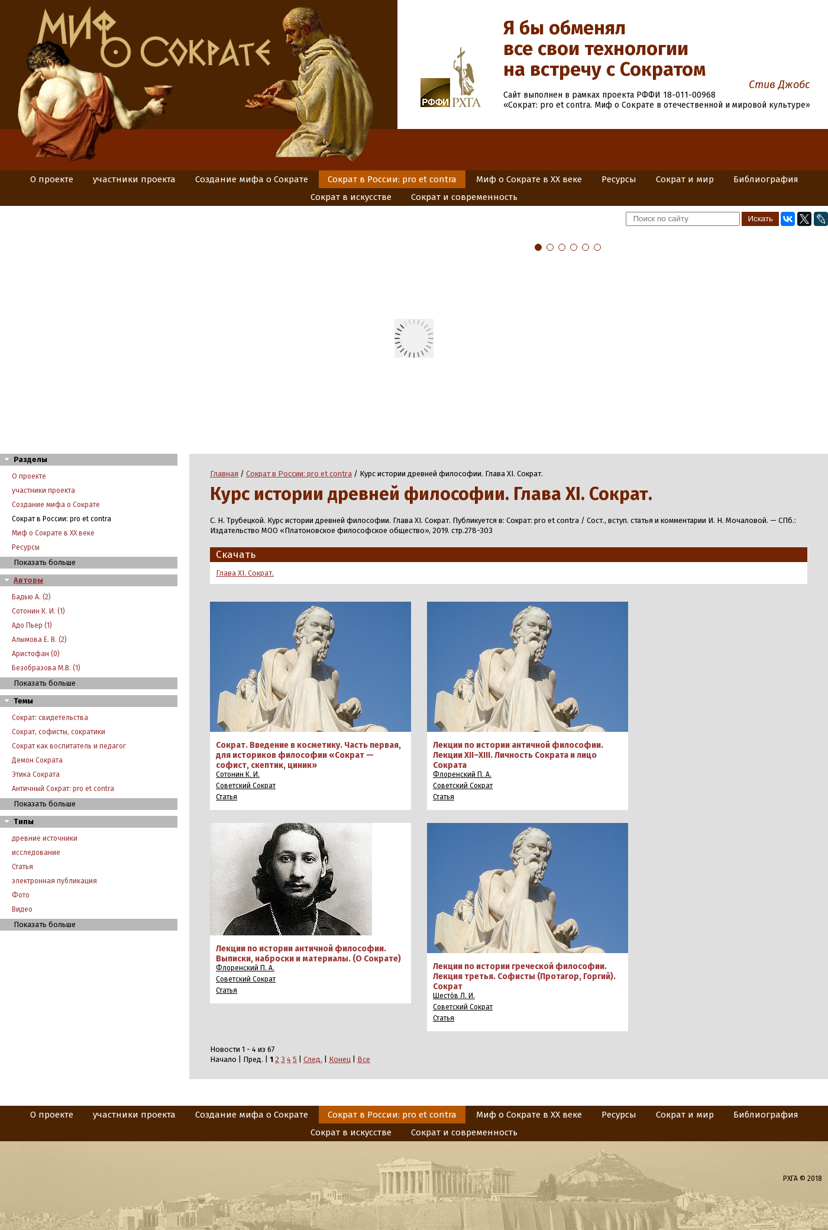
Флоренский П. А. (462, 774)
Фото (21, 895)
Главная (224, 473)
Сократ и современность (464, 197)
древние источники (44, 838)
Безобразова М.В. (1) (46, 668)
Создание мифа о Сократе (251, 179)
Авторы (28, 580)
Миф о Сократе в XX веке (529, 179)
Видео (22, 909)
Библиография (765, 179)
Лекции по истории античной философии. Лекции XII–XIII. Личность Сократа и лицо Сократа (518, 755)
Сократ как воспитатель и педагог (69, 746)
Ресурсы (618, 179)
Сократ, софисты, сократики (58, 732)
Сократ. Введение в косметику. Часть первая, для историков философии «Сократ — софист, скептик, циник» (308, 755)
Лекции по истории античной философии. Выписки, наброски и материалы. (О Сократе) (308, 954)
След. (312, 1059)
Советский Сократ (246, 786)
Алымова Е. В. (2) (39, 639)
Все (363, 1059)
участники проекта (134, 179)
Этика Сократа (36, 774)
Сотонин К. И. (238, 774)
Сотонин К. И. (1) (38, 611)
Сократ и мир (685, 179)
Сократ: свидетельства (50, 718)
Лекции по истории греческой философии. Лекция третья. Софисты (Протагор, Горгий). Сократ (524, 976)
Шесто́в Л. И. (454, 996)
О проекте (51, 179)
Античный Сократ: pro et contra (63, 789)
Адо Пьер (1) (32, 625)
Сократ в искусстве (351, 197)
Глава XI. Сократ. (245, 573)
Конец (340, 1059)
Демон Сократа (37, 760)
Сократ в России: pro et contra (392, 179)
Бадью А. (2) (31, 597)
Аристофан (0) (36, 654)
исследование (36, 852)
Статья (22, 867)
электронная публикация (54, 881)
